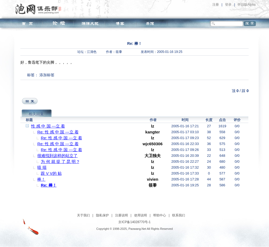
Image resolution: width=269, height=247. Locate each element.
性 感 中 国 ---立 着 (48, 126)
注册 (215, 4)
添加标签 (46, 75)
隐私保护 (102, 215)
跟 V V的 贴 (51, 173)
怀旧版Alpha (247, 4)
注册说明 (121, 215)
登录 (228, 4)
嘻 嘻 (41, 167)
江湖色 (92, 52)
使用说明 (140, 215)
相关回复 (36, 114)
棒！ (41, 179)
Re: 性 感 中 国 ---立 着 (57, 132)
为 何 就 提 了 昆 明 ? (60, 161)
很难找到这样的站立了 (57, 155)
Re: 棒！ (48, 185)
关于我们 (83, 215)
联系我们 (178, 215)
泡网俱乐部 (39, 9)
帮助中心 (159, 215)
